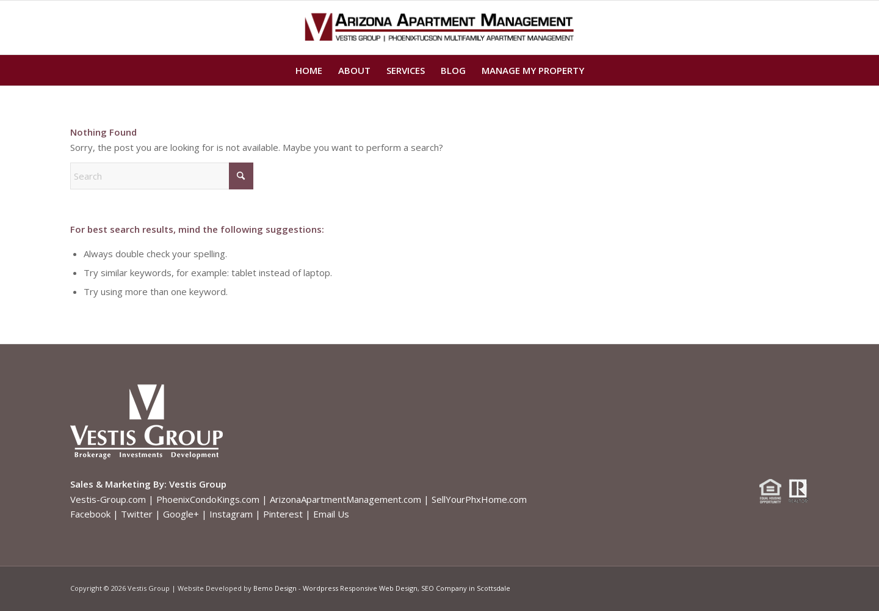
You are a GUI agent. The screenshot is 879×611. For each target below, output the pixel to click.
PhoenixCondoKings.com (207, 499)
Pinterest (283, 514)
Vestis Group (197, 484)
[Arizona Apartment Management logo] (439, 27)
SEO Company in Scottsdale (465, 588)
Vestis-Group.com (108, 499)
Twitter (137, 514)
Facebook (90, 514)
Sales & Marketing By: (118, 484)
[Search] (161, 176)
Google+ (181, 514)
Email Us (331, 514)
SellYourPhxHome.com (479, 499)
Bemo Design (275, 588)
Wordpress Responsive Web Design (360, 588)
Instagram (231, 514)
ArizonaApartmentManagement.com (345, 499)
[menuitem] (309, 70)
